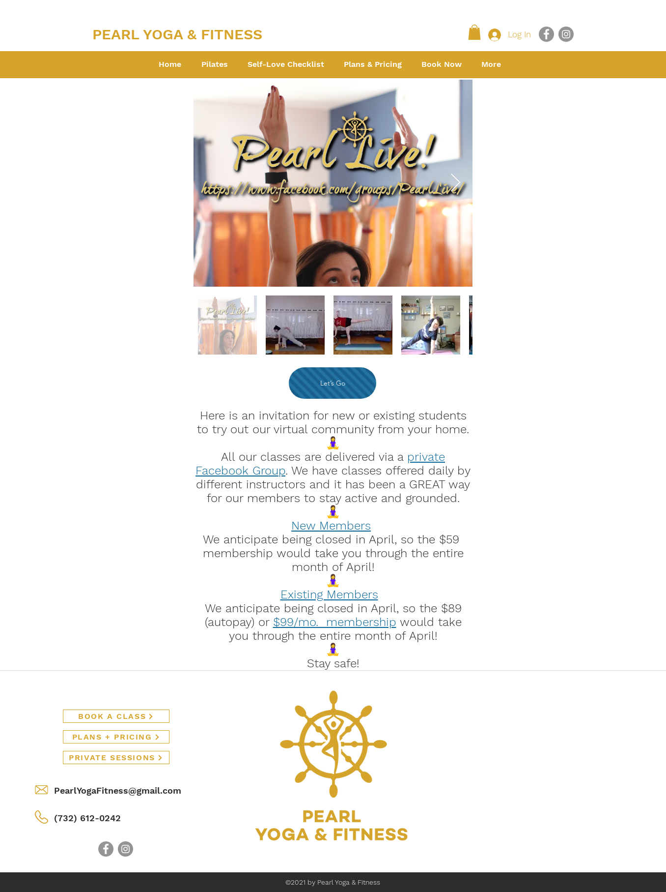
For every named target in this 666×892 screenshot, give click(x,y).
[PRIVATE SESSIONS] (116, 757)
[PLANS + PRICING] (116, 736)
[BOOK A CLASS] (116, 716)
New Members (331, 526)
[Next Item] (455, 183)
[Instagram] (566, 34)
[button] (474, 32)
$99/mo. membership (334, 622)
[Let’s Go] (332, 383)
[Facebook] (546, 34)
